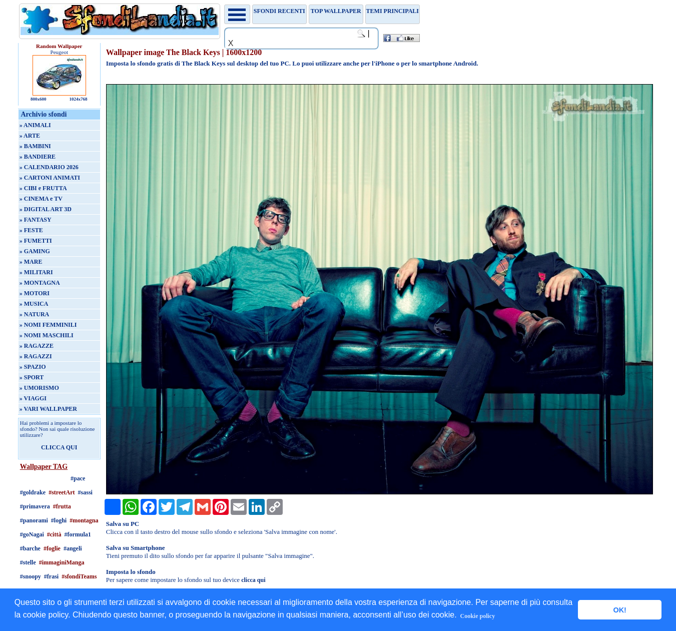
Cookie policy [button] (477, 615)
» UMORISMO (39, 387)
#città (54, 534)
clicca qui (253, 579)
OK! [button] (619, 610)
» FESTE (31, 230)
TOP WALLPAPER (336, 11)
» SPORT (32, 377)
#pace (78, 478)
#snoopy (30, 576)
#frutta (62, 506)
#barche (30, 548)
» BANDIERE (38, 156)
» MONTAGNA (40, 282)
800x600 (39, 99)
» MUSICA (34, 303)
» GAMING (35, 251)
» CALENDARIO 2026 (49, 167)
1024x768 (79, 99)
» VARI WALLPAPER (48, 408)
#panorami (34, 520)
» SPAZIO (33, 366)
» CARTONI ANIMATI (50, 177)
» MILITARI (36, 272)
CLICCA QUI (59, 447)
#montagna (84, 520)
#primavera (35, 506)
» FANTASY (36, 219)
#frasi (51, 576)
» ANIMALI (35, 125)
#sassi (85, 492)
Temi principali (392, 11)
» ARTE (30, 135)
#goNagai (32, 534)
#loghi (59, 520)
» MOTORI (35, 293)
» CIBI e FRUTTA (43, 188)
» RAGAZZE (37, 345)
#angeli (73, 548)
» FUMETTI (36, 240)
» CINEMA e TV (41, 198)
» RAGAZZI (36, 356)
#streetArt (62, 492)
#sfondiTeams (79, 576)
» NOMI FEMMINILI (48, 324)
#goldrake (33, 492)
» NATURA (34, 314)
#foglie (52, 548)
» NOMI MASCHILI (47, 335)
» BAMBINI (35, 146)
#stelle (28, 562)
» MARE (31, 261)
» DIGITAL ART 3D (46, 209)
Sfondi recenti (279, 11)
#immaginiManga (62, 562)
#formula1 (77, 534)
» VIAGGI (33, 398)
